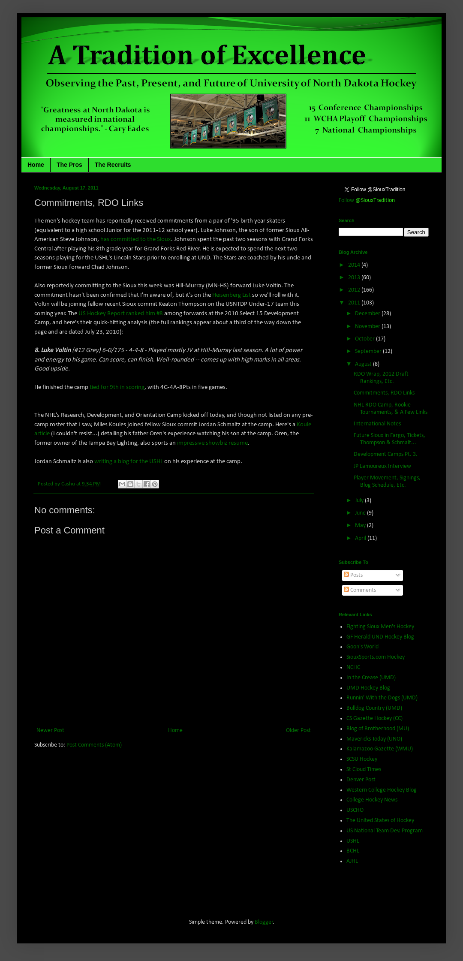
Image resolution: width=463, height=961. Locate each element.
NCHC (353, 667)
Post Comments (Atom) (94, 745)
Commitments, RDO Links (384, 393)
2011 (354, 303)
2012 (354, 290)
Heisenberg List (231, 295)
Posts (353, 575)
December (368, 313)
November (368, 326)
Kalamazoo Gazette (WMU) (379, 749)
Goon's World (362, 647)
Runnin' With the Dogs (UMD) (382, 698)
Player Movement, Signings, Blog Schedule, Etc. (387, 481)
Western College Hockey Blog (381, 790)
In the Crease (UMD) (371, 678)
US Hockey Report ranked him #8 (120, 313)
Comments (360, 590)
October (365, 339)
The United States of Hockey (380, 820)
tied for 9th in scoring (117, 387)
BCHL (352, 851)
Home (35, 164)
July (360, 500)
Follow (367, 200)
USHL (352, 841)
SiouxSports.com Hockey (375, 657)
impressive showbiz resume (212, 443)
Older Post (298, 730)
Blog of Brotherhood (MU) (377, 729)
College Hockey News (371, 800)
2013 (354, 277)
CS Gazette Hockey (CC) (374, 718)
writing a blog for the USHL (128, 461)
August (364, 364)
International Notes (377, 424)
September (369, 351)
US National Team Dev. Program (384, 831)
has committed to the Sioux (135, 239)
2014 (354, 265)
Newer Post (50, 730)
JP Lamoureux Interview (382, 466)
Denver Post (361, 780)
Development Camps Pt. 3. (386, 454)
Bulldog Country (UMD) (374, 708)
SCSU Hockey (361, 759)
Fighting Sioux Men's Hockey (380, 627)
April (361, 538)
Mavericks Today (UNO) (374, 739)
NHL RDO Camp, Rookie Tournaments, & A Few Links (390, 409)
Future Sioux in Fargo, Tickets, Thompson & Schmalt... (389, 439)
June (361, 513)
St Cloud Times (363, 769)
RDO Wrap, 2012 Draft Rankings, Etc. (381, 378)
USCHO (355, 810)
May (361, 525)
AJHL (352, 861)
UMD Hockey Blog (368, 688)
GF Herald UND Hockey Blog (380, 637)
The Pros (69, 164)
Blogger (264, 922)
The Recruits (113, 164)
